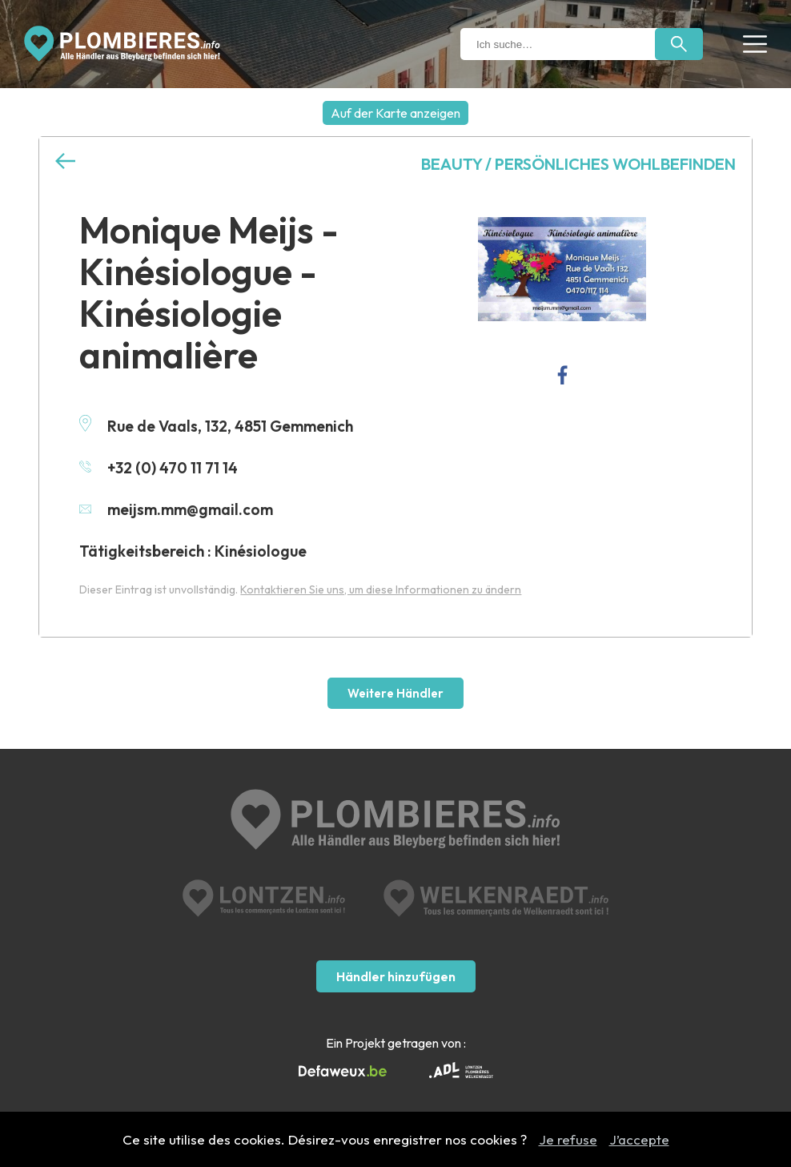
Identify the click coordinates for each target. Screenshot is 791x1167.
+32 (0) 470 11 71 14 (158, 467)
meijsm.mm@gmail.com (176, 509)
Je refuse (568, 1139)
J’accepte (639, 1139)
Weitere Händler (395, 693)
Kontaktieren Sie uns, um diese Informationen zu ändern (380, 589)
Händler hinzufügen (396, 976)
